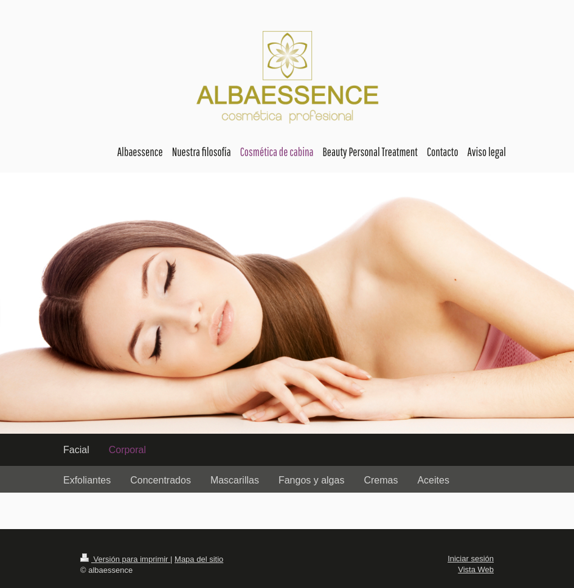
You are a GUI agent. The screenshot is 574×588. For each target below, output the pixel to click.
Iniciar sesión (471, 558)
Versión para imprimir (125, 559)
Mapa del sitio (199, 559)
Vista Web (476, 569)
